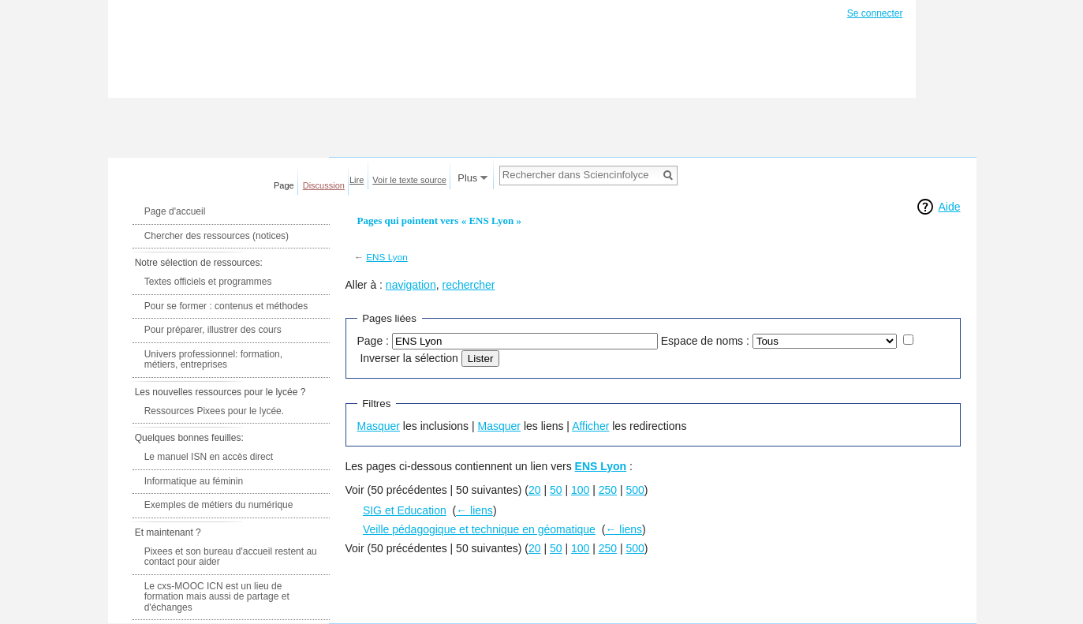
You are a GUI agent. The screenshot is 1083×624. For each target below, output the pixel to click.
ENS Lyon (386, 257)
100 (580, 490)
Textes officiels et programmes (208, 281)
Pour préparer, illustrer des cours (213, 329)
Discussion (324, 185)
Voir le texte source (409, 180)
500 (635, 490)
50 (556, 490)
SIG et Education (404, 510)
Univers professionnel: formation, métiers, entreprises (213, 360)
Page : (373, 340)
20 (534, 490)
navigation (411, 284)
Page (284, 185)
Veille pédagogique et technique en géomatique (479, 529)
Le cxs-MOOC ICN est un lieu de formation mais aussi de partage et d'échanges (216, 597)
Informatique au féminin (193, 481)
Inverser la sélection (409, 358)
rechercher (468, 284)
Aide (949, 206)
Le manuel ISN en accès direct (208, 456)
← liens (474, 510)
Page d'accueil (175, 211)
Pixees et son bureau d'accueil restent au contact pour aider (230, 557)
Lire (356, 180)
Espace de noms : (705, 340)
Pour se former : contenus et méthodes (226, 306)
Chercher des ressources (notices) (216, 235)
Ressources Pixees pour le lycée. (214, 411)
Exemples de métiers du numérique (218, 504)
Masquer (378, 426)
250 (608, 490)
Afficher (590, 426)
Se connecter (875, 13)
